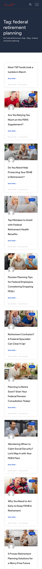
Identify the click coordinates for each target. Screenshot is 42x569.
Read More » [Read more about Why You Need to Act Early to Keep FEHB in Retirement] (12, 517)
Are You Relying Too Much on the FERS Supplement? (19, 120)
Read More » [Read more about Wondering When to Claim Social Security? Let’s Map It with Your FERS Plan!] (12, 465)
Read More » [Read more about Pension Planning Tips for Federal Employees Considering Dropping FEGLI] (12, 298)
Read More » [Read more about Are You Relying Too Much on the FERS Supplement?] (12, 131)
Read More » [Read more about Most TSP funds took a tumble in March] (12, 79)
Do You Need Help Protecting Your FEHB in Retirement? (20, 172)
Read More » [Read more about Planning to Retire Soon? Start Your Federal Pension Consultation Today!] (12, 408)
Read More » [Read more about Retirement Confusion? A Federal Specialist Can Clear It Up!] (12, 350)
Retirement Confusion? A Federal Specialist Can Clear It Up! (21, 339)
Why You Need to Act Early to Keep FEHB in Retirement (20, 506)
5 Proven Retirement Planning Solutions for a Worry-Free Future (20, 558)
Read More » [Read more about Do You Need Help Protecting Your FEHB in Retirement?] (12, 184)
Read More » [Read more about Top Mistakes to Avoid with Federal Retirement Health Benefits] (12, 241)
